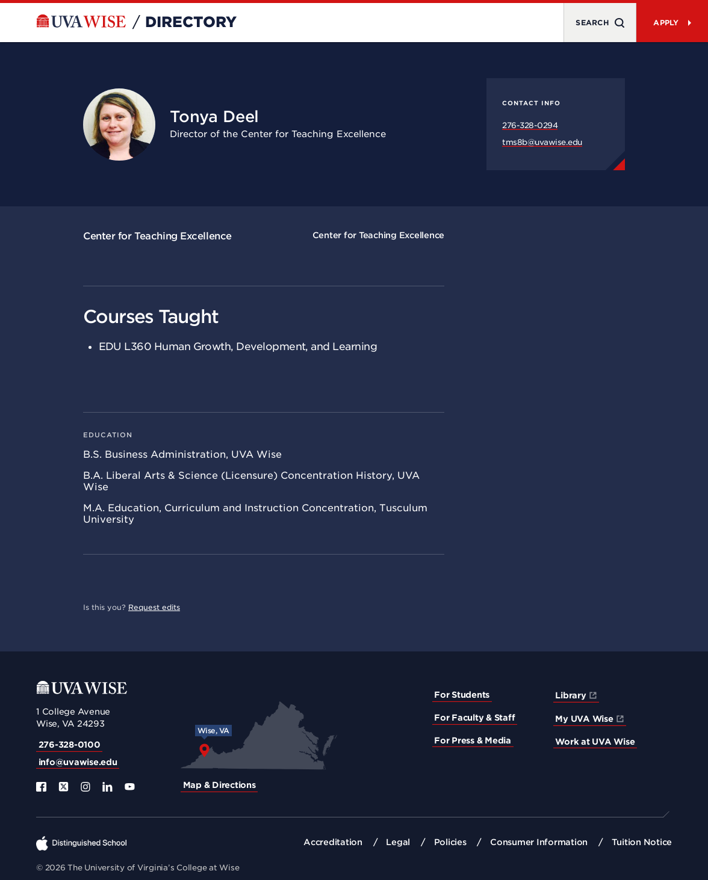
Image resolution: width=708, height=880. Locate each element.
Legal (398, 842)
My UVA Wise (584, 719)
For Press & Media (472, 740)
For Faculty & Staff (474, 717)
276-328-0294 (529, 125)
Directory (191, 22)
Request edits (154, 607)
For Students (461, 695)
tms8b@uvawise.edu (542, 142)
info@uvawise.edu (78, 762)
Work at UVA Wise (595, 741)
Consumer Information (539, 842)
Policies (450, 842)
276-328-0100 (70, 744)
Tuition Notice (642, 842)
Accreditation (332, 842)
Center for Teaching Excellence (157, 236)
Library (570, 695)
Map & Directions (219, 785)
